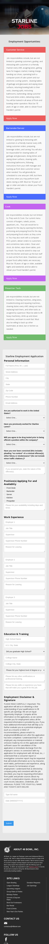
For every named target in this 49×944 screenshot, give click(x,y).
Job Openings (31, 886)
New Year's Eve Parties (15, 912)
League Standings (13, 886)
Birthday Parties (12, 895)
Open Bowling (11, 883)
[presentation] (24, 815)
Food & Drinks (12, 909)
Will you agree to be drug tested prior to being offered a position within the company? (24, 438)
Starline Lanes (33, 867)
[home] (7, 6)
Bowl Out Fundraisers (14, 903)
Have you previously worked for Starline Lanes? (21, 425)
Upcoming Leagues (13, 889)
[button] (42, 9)
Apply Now (11, 118)
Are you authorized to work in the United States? (21, 412)
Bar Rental (10, 906)
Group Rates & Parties (14, 892)
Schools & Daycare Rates (13, 899)
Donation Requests (33, 883)
